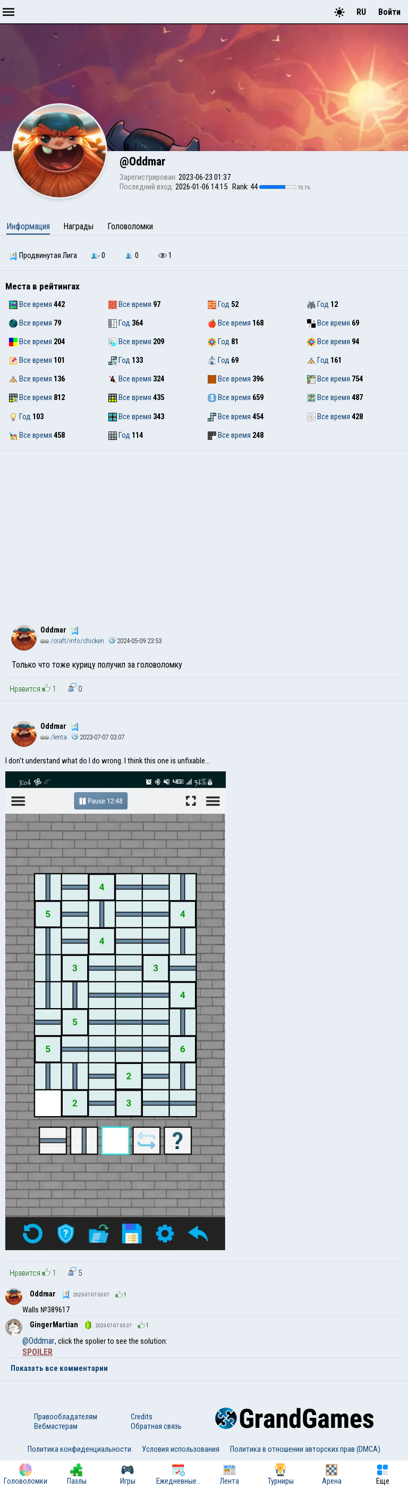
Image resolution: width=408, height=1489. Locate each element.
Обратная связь (156, 1426)
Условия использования (180, 1449)
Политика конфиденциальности (79, 1449)
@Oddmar (38, 1341)
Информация (28, 226)
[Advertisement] (204, 530)
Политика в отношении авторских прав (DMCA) (305, 1449)
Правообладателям (65, 1416)
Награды (78, 226)
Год (219, 304)
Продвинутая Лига (43, 255)
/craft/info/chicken (72, 641)
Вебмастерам (56, 1426)
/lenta (53, 737)
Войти (389, 12)
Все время (30, 304)
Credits (141, 1416)
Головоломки (130, 226)
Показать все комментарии (59, 1368)
